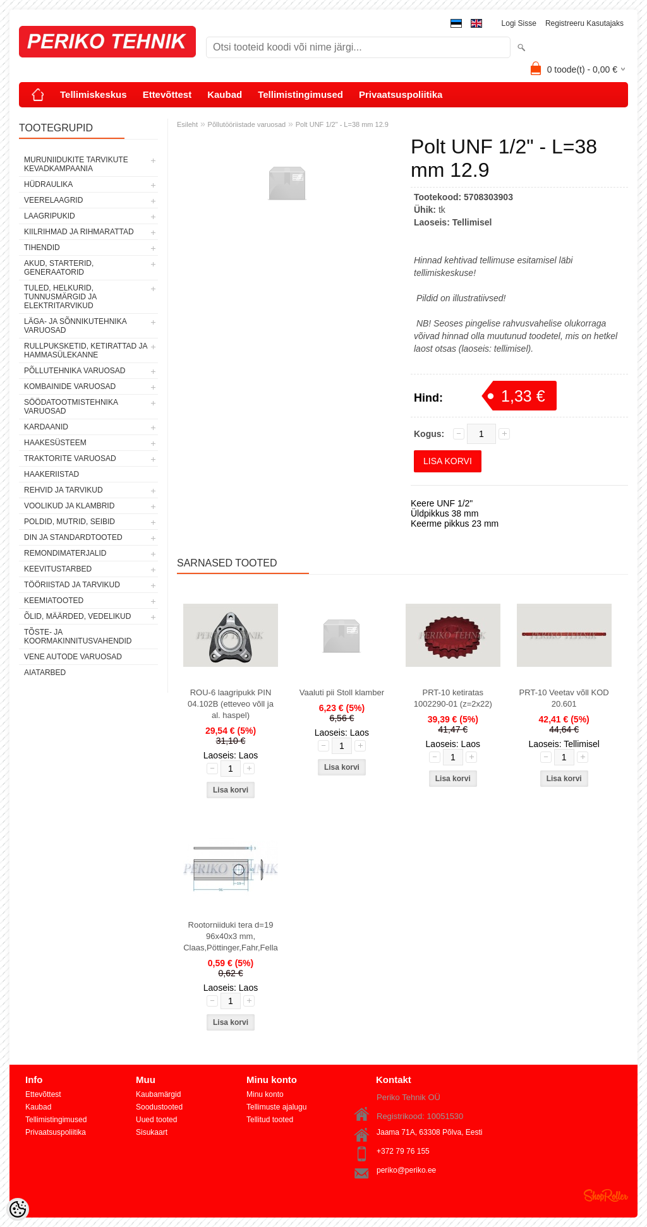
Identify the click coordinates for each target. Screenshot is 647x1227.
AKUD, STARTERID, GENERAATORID (59, 268)
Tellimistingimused (300, 94)
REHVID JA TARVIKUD (63, 490)
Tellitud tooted (269, 1119)
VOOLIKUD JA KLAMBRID (69, 505)
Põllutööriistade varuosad (247, 124)
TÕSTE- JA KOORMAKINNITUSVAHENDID (77, 636)
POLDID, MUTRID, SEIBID (69, 521)
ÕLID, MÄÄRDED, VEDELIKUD (77, 616)
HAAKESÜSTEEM (55, 442)
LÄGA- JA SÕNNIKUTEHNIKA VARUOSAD (75, 326)
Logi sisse (519, 23)
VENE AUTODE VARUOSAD (73, 656)
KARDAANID (46, 426)
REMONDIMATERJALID (65, 553)
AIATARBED (45, 672)
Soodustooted (159, 1107)
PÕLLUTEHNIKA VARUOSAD (75, 370)
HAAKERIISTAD (51, 474)
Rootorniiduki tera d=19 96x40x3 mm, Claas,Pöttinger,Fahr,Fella (230, 936)
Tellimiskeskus (93, 94)
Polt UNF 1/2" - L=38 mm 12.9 (342, 124)
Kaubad (224, 94)
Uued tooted (156, 1119)
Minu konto (265, 1094)
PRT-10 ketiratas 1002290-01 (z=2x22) (453, 698)
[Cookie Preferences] (17, 1209)
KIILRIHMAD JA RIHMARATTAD (79, 231)
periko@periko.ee (406, 1170)
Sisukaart (151, 1132)
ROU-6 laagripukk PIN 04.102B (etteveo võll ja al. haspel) (231, 704)
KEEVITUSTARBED (58, 569)
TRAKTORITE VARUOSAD (70, 458)
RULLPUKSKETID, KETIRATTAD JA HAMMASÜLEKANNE (85, 350)
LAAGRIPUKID (49, 216)
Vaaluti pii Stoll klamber (341, 692)
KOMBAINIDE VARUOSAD (70, 386)
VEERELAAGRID (53, 200)
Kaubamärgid (158, 1094)
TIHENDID (42, 247)
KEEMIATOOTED (53, 600)
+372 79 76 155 (403, 1151)
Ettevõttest (167, 94)
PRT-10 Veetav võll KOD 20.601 (564, 698)
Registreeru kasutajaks (584, 23)
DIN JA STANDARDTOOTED (73, 537)
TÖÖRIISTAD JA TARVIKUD (72, 584)
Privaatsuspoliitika (401, 94)
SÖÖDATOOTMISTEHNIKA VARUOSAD (71, 407)
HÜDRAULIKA (48, 184)
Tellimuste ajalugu (276, 1107)
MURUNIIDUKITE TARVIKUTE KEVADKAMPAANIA (76, 164)
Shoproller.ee (606, 1195)
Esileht (187, 124)
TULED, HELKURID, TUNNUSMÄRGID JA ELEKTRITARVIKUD (60, 297)
